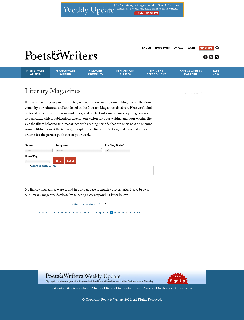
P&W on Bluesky (211, 57)
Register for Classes (125, 73)
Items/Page (32, 156)
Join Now (216, 73)
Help (137, 288)
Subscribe (206, 48)
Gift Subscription (77, 288)
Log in (191, 48)
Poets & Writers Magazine (191, 73)
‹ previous (89, 204)
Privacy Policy (183, 288)
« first (75, 204)
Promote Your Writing (65, 73)
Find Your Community (96, 73)
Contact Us (165, 288)
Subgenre (62, 145)
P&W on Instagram (217, 57)
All (138, 212)
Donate (146, 48)
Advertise (97, 288)
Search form (217, 48)
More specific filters (43, 165)
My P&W (178, 48)
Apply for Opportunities (156, 73)
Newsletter (162, 48)
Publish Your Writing (35, 73)
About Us (149, 288)
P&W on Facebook (205, 57)
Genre (29, 145)
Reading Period (114, 145)
